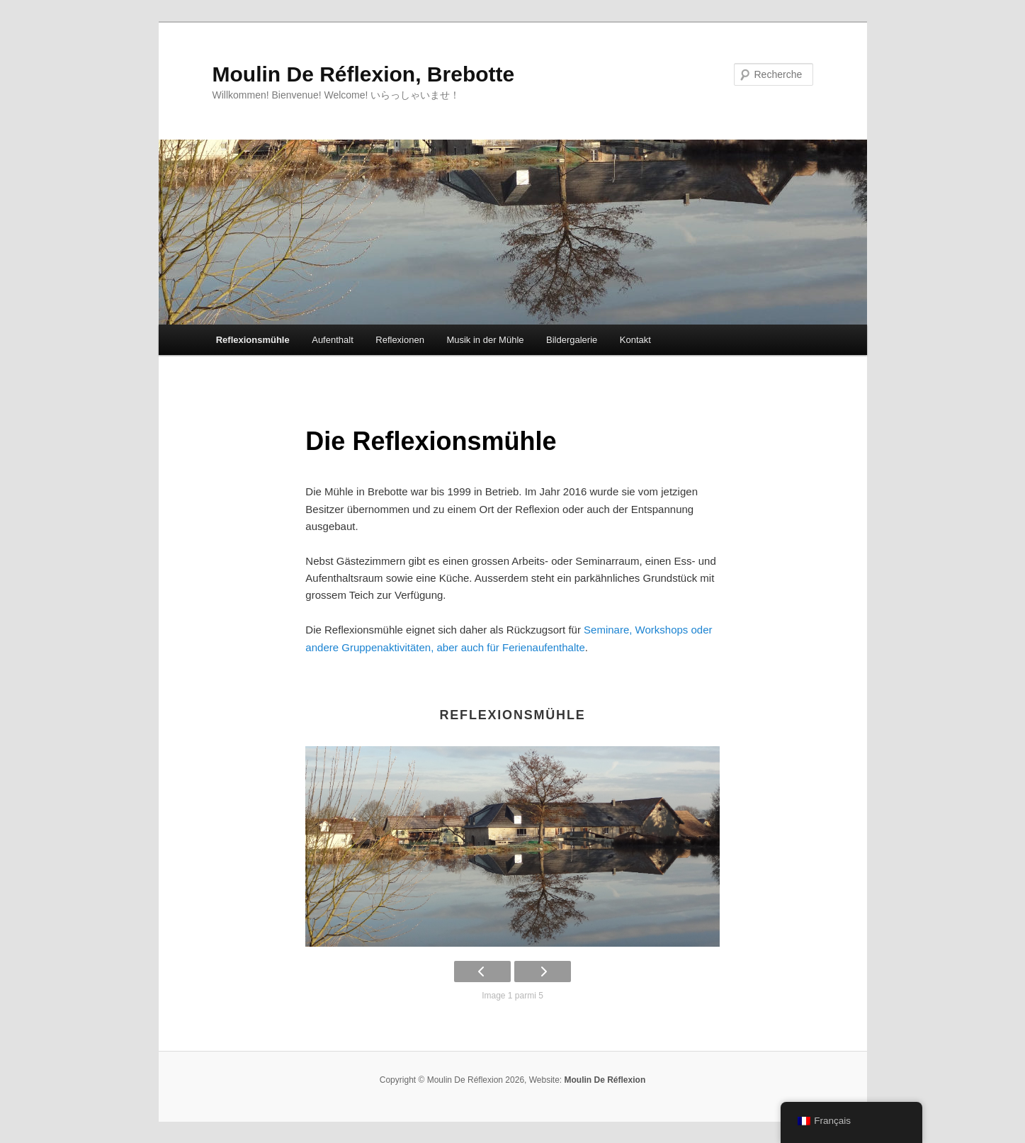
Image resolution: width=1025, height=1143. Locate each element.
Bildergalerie (571, 339)
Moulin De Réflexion (605, 1080)
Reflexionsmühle (253, 339)
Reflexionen (399, 339)
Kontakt (635, 339)
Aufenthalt (332, 339)
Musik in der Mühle (484, 339)
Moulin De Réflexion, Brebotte (364, 74)
